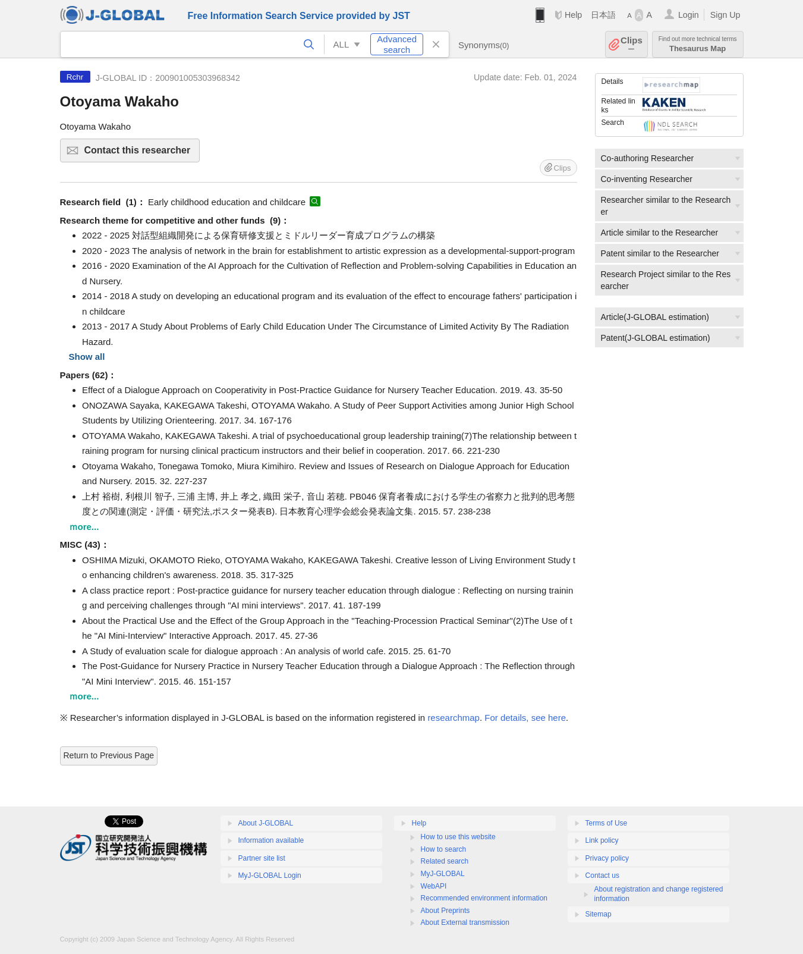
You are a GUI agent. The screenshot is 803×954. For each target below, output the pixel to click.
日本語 (603, 15)
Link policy (602, 840)
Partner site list (261, 858)
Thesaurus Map (698, 44)
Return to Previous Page (109, 755)
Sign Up (725, 15)
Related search (445, 861)
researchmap (453, 718)
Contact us (602, 875)
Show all (87, 357)
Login (688, 15)
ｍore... (84, 527)
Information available (271, 840)
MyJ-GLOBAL (443, 874)
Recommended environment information (484, 898)
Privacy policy (607, 858)
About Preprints (445, 910)
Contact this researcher (140, 153)
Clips (632, 44)
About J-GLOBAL (266, 823)
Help (573, 15)
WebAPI (434, 886)
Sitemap (598, 914)
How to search (444, 849)
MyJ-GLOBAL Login (269, 875)
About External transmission (465, 922)
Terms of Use (606, 823)
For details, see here (525, 718)
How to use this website (458, 837)
